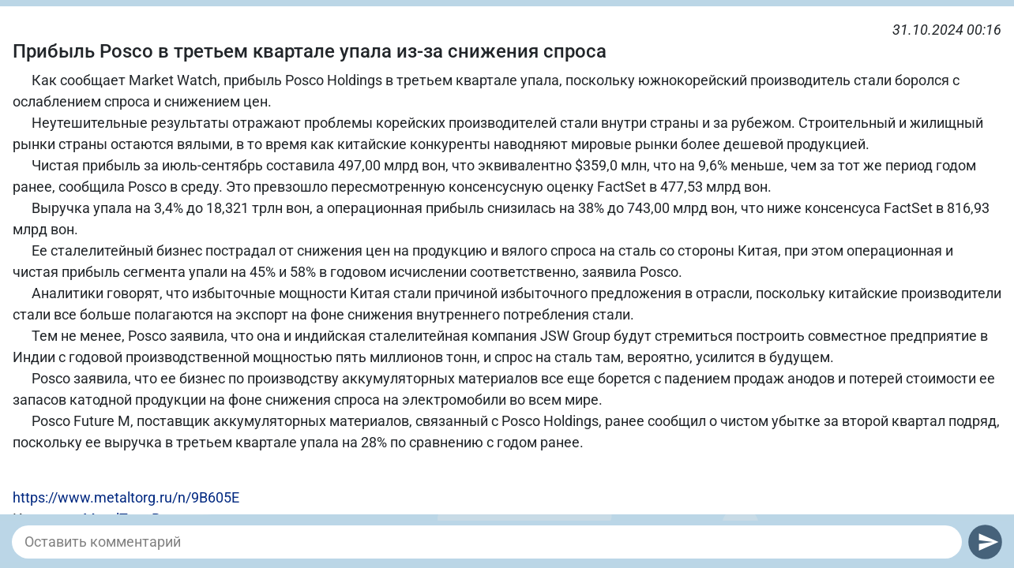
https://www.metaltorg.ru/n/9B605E (126, 497)
